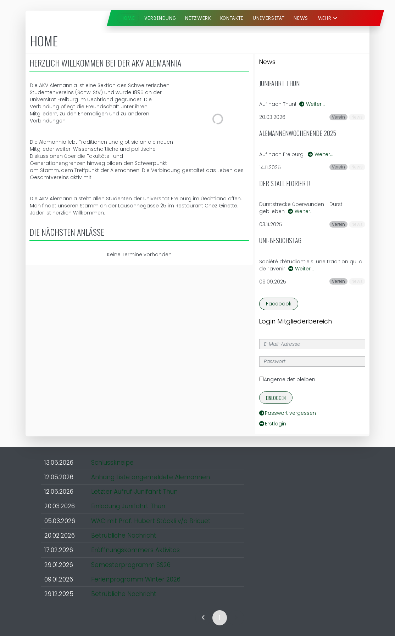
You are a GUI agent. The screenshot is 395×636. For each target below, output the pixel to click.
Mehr (327, 18)
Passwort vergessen (287, 413)
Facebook (278, 303)
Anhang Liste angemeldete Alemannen (150, 477)
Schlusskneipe (112, 462)
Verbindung (160, 18)
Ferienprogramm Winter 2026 (135, 579)
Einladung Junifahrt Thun (128, 506)
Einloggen (276, 397)
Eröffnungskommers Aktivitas (135, 550)
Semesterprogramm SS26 (131, 565)
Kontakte (232, 18)
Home (128, 18)
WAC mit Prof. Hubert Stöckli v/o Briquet (151, 521)
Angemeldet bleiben (287, 379)
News (301, 18)
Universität (268, 18)
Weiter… (312, 104)
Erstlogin (272, 423)
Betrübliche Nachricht (123, 535)
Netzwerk (198, 18)
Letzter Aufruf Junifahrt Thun (134, 491)
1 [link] (220, 617)
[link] (203, 617)
